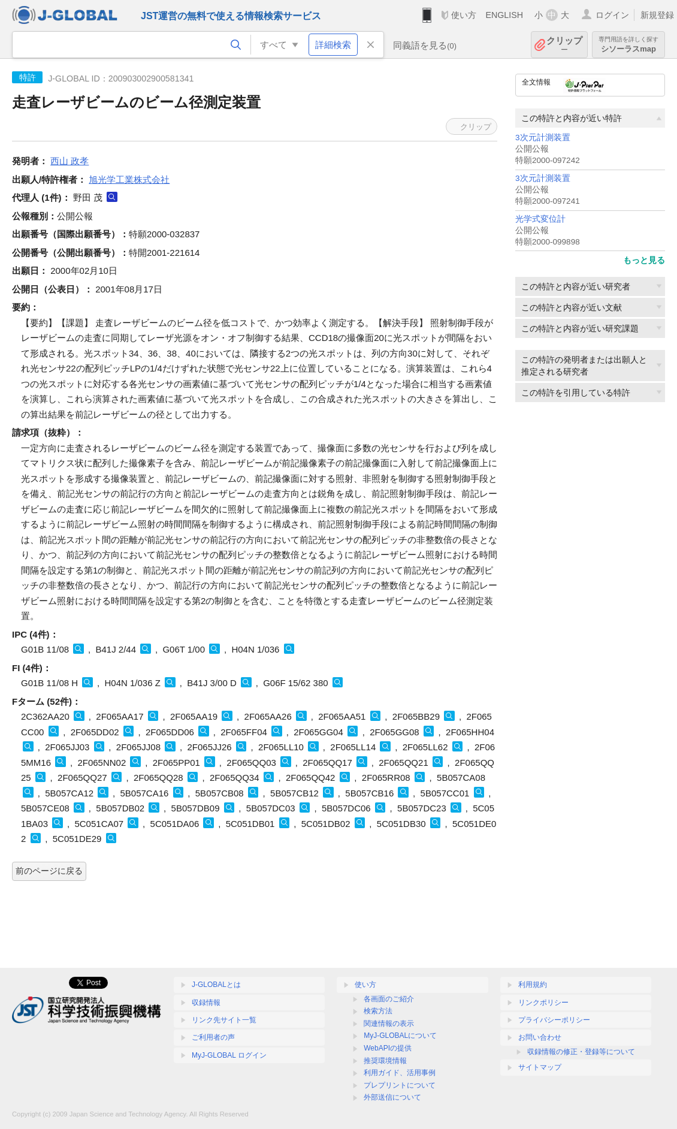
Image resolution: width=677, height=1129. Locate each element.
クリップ (564, 44)
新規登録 (657, 15)
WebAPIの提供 (388, 1048)
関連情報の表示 (389, 1023)
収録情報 (206, 1002)
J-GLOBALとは (216, 984)
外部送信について (392, 1097)
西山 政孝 (69, 161)
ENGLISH (504, 15)
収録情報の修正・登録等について (581, 1052)
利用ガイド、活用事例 (400, 1072)
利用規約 (532, 984)
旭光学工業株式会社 (129, 179)
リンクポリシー (543, 1002)
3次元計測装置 (542, 137)
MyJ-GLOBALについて (400, 1035)
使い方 (463, 15)
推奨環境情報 (385, 1060)
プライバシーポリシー (554, 1020)
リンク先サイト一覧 (224, 1020)
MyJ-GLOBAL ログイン (229, 1055)
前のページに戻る (49, 871)
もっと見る (644, 260)
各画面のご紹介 (389, 999)
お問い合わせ (539, 1037)
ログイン (612, 15)
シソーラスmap (628, 44)
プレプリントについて (400, 1085)
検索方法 (378, 1011)
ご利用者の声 (213, 1037)
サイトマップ (539, 1067)
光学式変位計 (540, 219)
